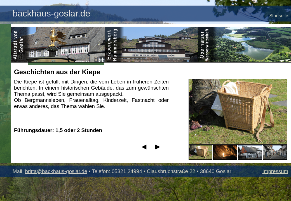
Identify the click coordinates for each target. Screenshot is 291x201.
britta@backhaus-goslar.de (56, 171)
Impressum (275, 171)
